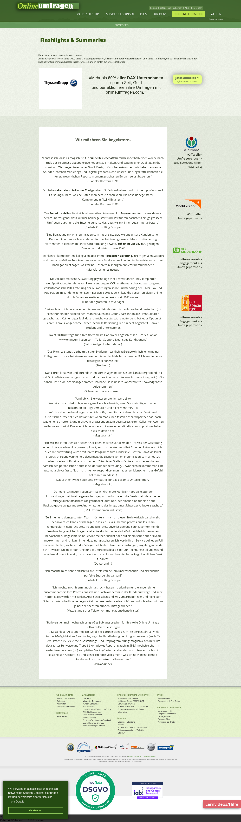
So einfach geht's (88, 14)
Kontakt (153, 7)
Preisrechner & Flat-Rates (169, 701)
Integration (122, 712)
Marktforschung (89, 717)
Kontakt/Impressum (149, 756)
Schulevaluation (89, 706)
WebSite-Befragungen (92, 712)
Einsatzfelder (88, 695)
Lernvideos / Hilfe (165, 711)
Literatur (121, 733)
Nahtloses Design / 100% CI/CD (131, 701)
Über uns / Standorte (126, 722)
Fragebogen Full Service (128, 698)
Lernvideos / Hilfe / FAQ (169, 707)
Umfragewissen (164, 716)
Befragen (61, 701)
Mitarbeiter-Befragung (92, 701)
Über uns (160, 14)
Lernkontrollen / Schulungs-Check (97, 709)
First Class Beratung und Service (133, 695)
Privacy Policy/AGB (134, 756)
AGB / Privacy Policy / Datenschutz (132, 727)
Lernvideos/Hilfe (221, 804)
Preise (144, 14)
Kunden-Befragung (91, 704)
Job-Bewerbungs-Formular (94, 726)
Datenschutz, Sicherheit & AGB (174, 7)
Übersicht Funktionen (66, 706)
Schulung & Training (126, 704)
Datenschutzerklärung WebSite (131, 730)
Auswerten (61, 704)
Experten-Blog (164, 719)
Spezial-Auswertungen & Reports (132, 709)
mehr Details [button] (16, 801)
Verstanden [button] (35, 810)
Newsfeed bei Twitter (166, 722)
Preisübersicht (164, 698)
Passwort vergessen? (216, 19)
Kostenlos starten (189, 14)
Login (216, 14)
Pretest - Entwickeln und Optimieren (133, 706)
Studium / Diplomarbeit (92, 715)
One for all (87, 698)
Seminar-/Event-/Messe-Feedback (97, 720)
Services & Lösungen (120, 14)
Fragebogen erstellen (66, 698)
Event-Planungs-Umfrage (93, 723)
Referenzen (196, 7)
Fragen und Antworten (167, 714)
